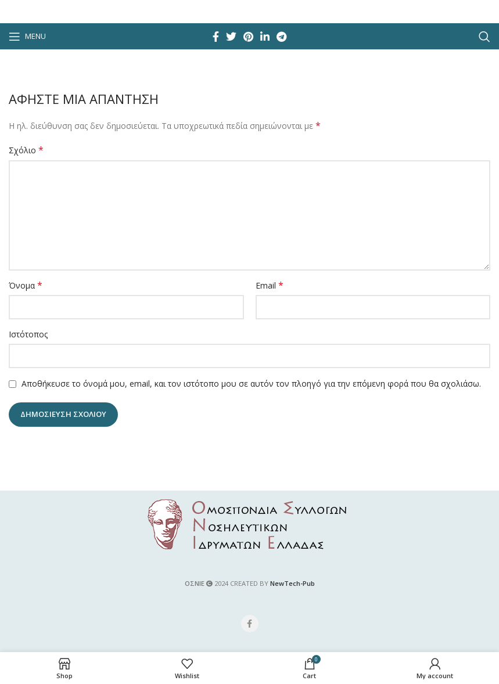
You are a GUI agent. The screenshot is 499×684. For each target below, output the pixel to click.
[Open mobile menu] (27, 36)
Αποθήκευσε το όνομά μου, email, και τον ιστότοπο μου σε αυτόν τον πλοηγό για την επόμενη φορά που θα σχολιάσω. (251, 383)
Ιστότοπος (28, 334)
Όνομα (25, 285)
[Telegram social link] (281, 36)
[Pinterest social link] (248, 36)
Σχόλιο (26, 150)
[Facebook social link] (215, 36)
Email (269, 285)
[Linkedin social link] (265, 36)
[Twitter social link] (231, 36)
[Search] (484, 36)
